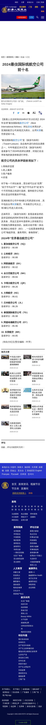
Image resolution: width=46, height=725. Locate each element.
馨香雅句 (16, 581)
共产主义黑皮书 (24, 667)
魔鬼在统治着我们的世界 (27, 651)
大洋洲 (34, 467)
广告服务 (25, 692)
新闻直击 (17, 543)
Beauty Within (26, 616)
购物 (31, 493)
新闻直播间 (22, 17)
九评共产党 (22, 655)
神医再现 (32, 584)
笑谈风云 (16, 575)
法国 (7, 471)
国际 (17, 57)
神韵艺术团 (17, 700)
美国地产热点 (18, 594)
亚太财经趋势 (19, 559)
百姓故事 (21, 670)
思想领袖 (33, 543)
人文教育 (17, 568)
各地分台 (30, 2)
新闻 (14, 502)
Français (5, 474)
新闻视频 (18, 527)
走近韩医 (32, 588)
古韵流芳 (16, 578)
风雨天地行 (22, 664)
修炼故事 (21, 676)
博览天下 (24, 517)
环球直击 (17, 534)
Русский (14, 474)
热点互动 (33, 534)
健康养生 (33, 568)
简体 (42, 2)
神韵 (16, 2)
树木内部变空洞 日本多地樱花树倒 (38, 359)
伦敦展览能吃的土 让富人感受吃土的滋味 (15, 425)
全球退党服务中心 (29, 703)
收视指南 (26, 689)
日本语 (23, 474)
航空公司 (24, 123)
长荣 (39, 130)
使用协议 (6, 692)
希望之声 (15, 703)
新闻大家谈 (34, 531)
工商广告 (21, 679)
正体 (38, 2)
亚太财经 (17, 562)
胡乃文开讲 (33, 578)
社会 (22, 57)
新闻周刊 (17, 546)
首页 (3, 57)
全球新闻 (17, 531)
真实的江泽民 (23, 658)
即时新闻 (33, 514)
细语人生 (33, 565)
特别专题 (22, 635)
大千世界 (24, 619)
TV (32, 17)
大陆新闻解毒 (35, 562)
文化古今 (16, 591)
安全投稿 (15, 692)
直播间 (24, 488)
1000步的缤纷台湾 (27, 627)
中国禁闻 (17, 537)
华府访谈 (17, 549)
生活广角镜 (25, 601)
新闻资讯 (10, 57)
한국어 (31, 474)
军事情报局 (34, 549)
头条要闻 (15, 514)
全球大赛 (24, 520)
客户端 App (7, 695)
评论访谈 (34, 527)
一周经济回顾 (19, 553)
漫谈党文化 (22, 673)
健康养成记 (33, 581)
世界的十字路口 (36, 556)
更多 (40, 706)
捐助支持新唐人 (19, 493)
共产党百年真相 (24, 645)
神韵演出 (15, 520)
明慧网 (5, 706)
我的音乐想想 (26, 632)
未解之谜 (16, 572)
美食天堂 (24, 610)
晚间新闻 (17, 540)
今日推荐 (15, 517)
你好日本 (24, 604)
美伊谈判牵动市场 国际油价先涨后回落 (15, 409)
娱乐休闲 (25, 597)
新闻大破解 (34, 546)
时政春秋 (33, 540)
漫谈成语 (16, 584)
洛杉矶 (27, 467)
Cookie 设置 (23, 722)
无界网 (21, 706)
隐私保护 (36, 689)
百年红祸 (21, 661)
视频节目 (35, 484)
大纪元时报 (28, 700)
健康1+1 (32, 572)
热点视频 (24, 514)
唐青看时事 (34, 553)
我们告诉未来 (23, 639)
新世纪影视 (31, 706)
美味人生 (24, 613)
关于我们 (16, 689)
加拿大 (20, 467)
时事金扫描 (34, 537)
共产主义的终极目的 (26, 648)
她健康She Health (35, 575)
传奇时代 (21, 642)
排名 (30, 126)
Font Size (34, 112)
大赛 (22, 2)
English (38, 471)
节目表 (15, 488)
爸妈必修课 (17, 588)
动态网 (13, 706)
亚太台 (21, 471)
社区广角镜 (18, 556)
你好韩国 (24, 607)
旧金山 (13, 471)
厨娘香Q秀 (25, 623)
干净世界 (6, 703)
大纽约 (13, 467)
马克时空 (33, 559)
